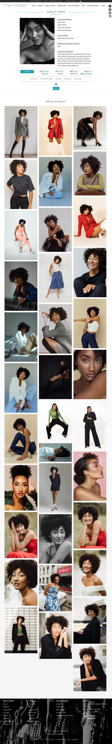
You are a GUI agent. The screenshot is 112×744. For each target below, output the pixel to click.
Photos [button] (56, 88)
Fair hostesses (74, 5)
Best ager (33, 709)
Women (32, 704)
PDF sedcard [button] (27, 72)
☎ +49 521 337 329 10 (56, 1)
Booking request (36, 1)
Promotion (60, 707)
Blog (83, 5)
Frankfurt (7, 724)
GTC (42, 739)
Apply (46, 1)
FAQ (68, 739)
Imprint (36, 739)
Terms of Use (61, 739)
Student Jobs (61, 712)
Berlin (5, 704)
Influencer (33, 724)
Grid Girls (60, 704)
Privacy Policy (50, 739)
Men (30, 707)
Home (34, 5)
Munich (5, 715)
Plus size (32, 712)
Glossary (75, 739)
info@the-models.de (93, 709)
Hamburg (6, 707)
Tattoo (31, 715)
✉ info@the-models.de (70, 1)
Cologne (6, 712)
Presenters (62, 5)
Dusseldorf (7, 709)
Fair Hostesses (62, 701)
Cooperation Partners (64, 715)
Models (40, 5)
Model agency (50, 5)
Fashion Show (34, 721)
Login (103, 5)
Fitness (32, 718)
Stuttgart (7, 721)
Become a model (93, 5)
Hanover (6, 718)
